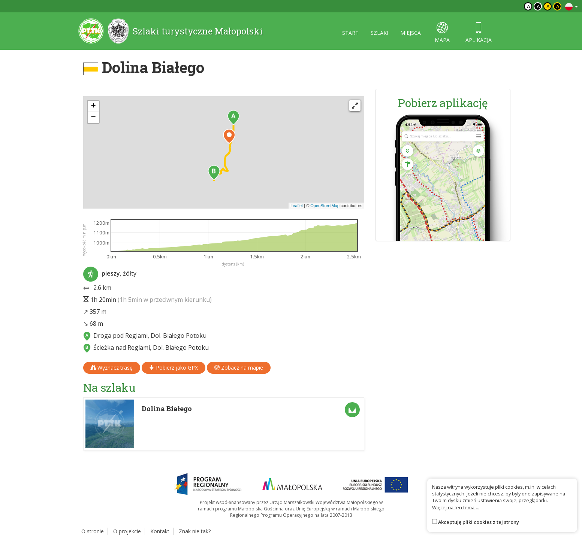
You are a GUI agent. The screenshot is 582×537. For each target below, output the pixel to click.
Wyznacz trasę (112, 367)
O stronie (92, 531)
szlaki (379, 32)
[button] (233, 117)
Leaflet (296, 205)
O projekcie (127, 531)
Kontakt (159, 531)
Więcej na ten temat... (455, 507)
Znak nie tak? (195, 531)
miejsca (410, 32)
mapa (442, 32)
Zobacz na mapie (238, 367)
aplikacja (478, 32)
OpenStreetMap (325, 205)
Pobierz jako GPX (173, 367)
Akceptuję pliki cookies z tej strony (478, 522)
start (350, 32)
